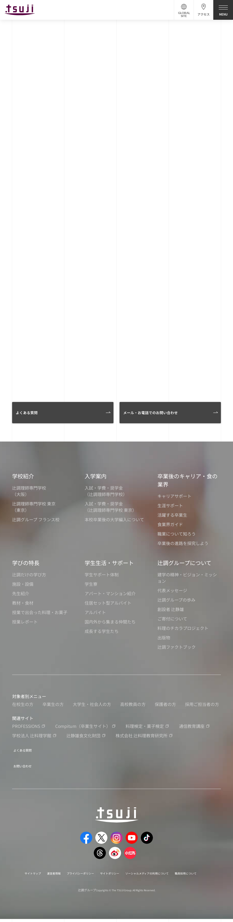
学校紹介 (23, 476)
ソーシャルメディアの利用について (180, 869)
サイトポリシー (132, 869)
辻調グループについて (184, 563)
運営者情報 (61, 869)
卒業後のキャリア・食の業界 (187, 480)
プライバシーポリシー (95, 869)
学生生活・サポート (109, 563)
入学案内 (95, 476)
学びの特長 (25, 563)
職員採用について (110, 875)
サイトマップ (35, 869)
